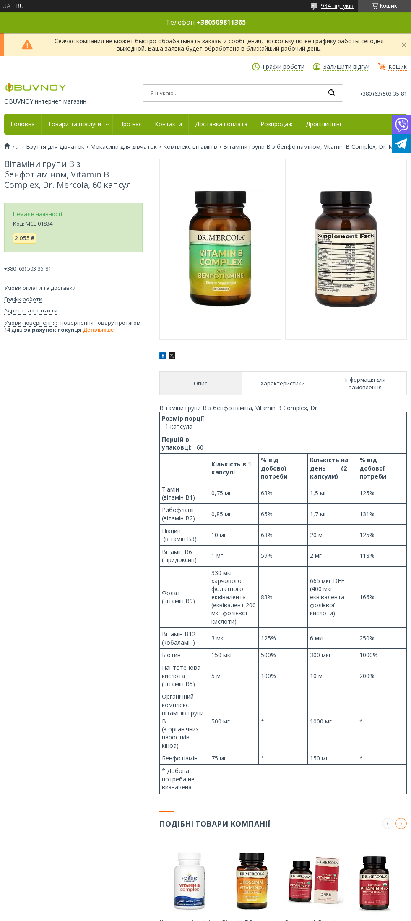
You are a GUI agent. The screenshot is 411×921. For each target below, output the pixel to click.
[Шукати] (331, 93)
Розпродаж (276, 124)
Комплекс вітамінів (190, 147)
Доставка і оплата (221, 124)
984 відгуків (337, 6)
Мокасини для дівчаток (123, 147)
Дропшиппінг (324, 124)
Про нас (130, 124)
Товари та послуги (74, 124)
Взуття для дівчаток (55, 147)
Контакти (168, 124)
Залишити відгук (346, 66)
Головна (22, 124)
